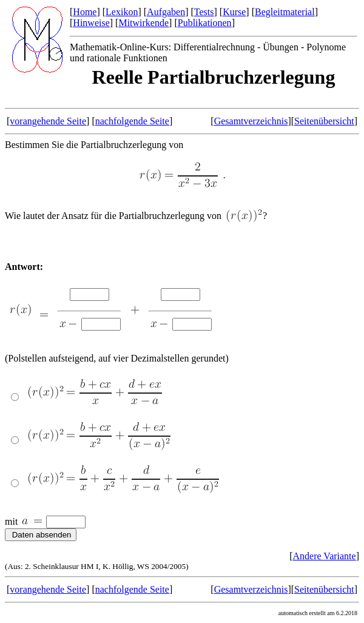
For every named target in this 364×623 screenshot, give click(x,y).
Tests (204, 12)
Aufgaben (166, 12)
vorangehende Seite (48, 121)
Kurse (234, 12)
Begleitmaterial (285, 12)
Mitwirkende (143, 23)
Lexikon (122, 12)
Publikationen (205, 23)
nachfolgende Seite (132, 121)
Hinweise (91, 23)
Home (84, 12)
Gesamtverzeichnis (251, 121)
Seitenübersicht (324, 121)
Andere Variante (324, 556)
